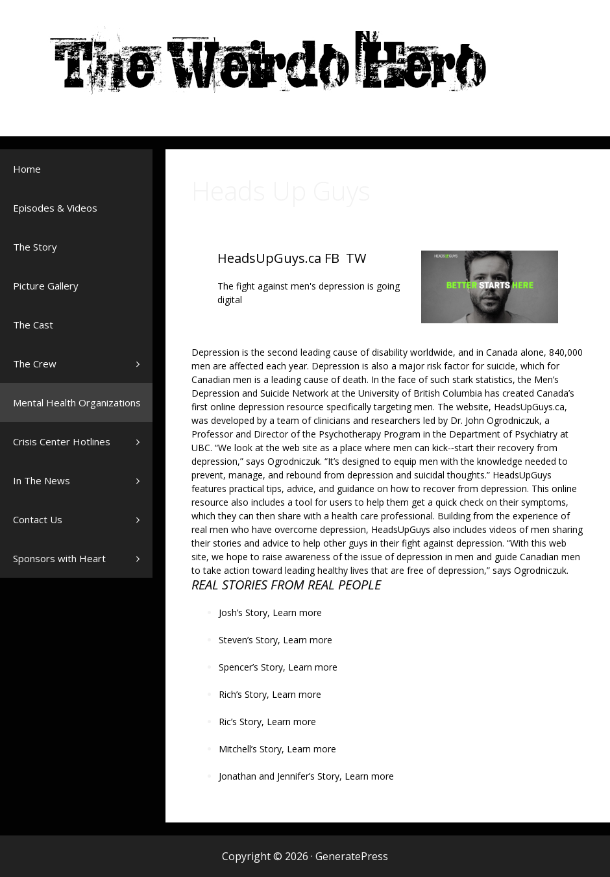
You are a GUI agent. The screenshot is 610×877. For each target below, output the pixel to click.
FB (331, 258)
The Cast (33, 324)
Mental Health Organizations (82, 409)
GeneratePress (351, 856)
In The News (82, 487)
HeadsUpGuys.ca (269, 258)
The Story (35, 246)
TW (356, 258)
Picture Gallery (46, 285)
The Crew (82, 363)
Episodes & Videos (55, 207)
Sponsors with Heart (82, 558)
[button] (141, 363)
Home (27, 168)
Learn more (297, 612)
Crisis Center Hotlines (82, 448)
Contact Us (37, 519)
